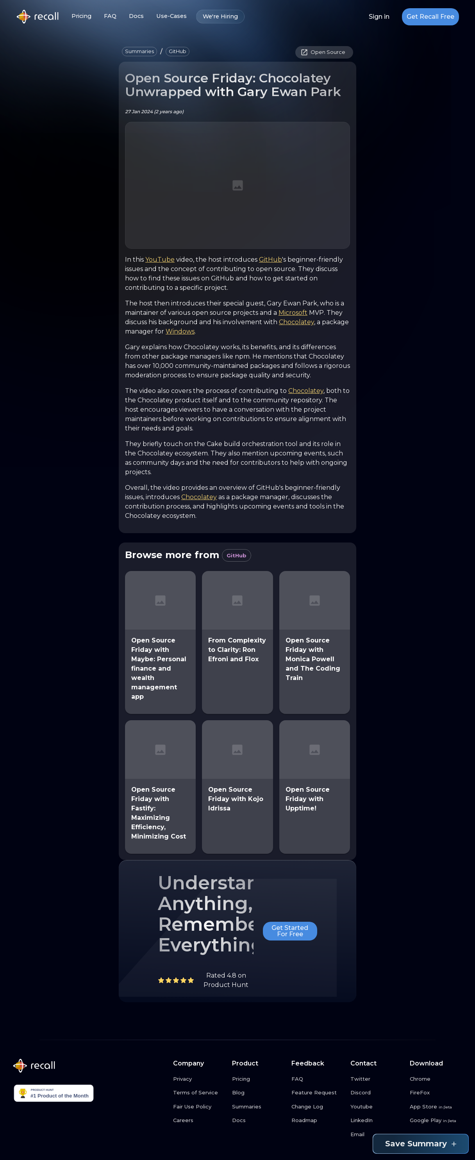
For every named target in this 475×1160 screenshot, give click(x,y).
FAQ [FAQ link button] (110, 16)
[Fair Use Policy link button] (199, 1107)
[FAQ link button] (318, 1079)
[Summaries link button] (258, 1107)
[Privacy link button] (199, 1079)
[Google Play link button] (436, 1121)
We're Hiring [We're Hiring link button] (220, 16)
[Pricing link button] (258, 1079)
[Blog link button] (258, 1093)
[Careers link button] (199, 1121)
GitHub (270, 259)
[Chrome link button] (436, 1079)
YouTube (160, 259)
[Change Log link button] (318, 1107)
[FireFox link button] (436, 1093)
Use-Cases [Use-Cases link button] (171, 16)
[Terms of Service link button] (199, 1093)
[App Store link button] (436, 1107)
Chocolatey (296, 322)
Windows (180, 331)
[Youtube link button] (377, 1107)
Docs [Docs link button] (136, 16)
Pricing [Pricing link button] (81, 16)
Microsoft (293, 312)
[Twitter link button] (377, 1079)
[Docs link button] (258, 1121)
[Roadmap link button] (318, 1121)
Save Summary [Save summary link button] (421, 1144)
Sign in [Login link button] (379, 17)
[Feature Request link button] (318, 1093)
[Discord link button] (377, 1093)
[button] (139, 51)
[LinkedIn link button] (377, 1121)
